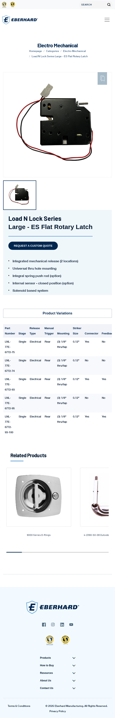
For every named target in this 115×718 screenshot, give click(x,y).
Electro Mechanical (74, 51)
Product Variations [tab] (57, 313)
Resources (46, 673)
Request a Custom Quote (33, 245)
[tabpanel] (19, 195)
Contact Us (46, 688)
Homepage (35, 51)
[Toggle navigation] (107, 20)
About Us (45, 680)
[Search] (92, 4)
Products (45, 657)
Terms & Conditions (19, 706)
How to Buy (47, 665)
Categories (52, 51)
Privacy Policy (57, 711)
